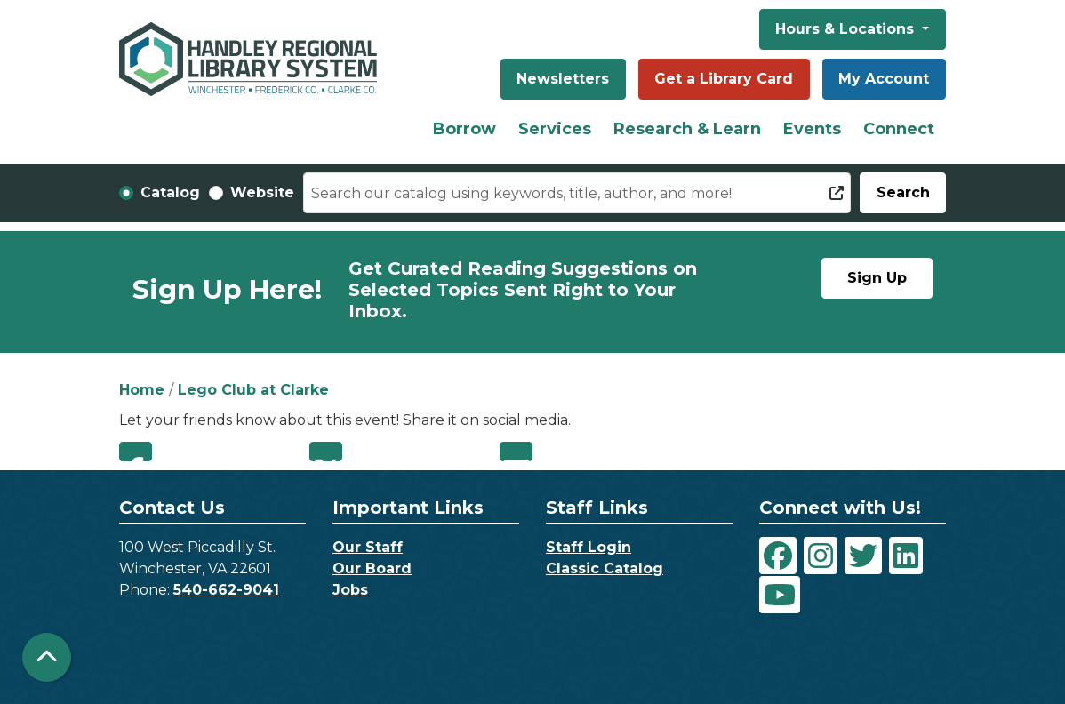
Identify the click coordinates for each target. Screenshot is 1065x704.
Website (262, 192)
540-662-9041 (226, 589)
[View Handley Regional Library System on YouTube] (779, 594)
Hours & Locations (846, 28)
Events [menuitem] (812, 129)
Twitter (325, 451)
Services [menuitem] (554, 129)
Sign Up (877, 277)
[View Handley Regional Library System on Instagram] (820, 555)
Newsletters (562, 78)
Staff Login (588, 547)
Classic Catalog (604, 568)
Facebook (135, 451)
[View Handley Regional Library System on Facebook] (778, 555)
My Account (883, 78)
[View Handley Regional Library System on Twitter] (863, 555)
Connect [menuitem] (898, 129)
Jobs (350, 589)
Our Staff (367, 547)
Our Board (372, 568)
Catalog (170, 192)
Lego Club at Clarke (253, 389)
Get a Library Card (723, 78)
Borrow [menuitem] (464, 129)
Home (141, 389)
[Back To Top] (46, 657)
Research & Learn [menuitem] (687, 129)
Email (516, 451)
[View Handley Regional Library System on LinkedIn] (906, 555)
